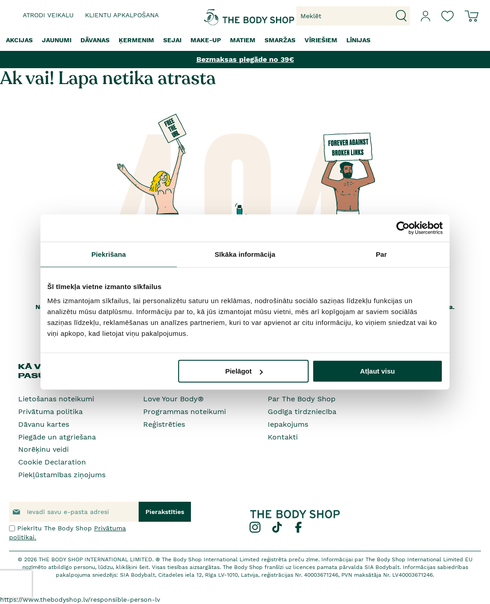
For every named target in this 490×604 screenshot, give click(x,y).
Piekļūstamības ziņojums (61, 474)
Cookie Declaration (52, 462)
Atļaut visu (377, 371)
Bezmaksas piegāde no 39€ (245, 59)
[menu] (245, 40)
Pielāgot (243, 371)
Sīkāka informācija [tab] (245, 254)
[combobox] (353, 15)
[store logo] (219, 16)
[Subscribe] (165, 512)
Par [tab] (381, 254)
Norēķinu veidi (43, 449)
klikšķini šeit (132, 567)
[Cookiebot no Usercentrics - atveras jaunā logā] (403, 228)
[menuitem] (19, 40)
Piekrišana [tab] (108, 254)
